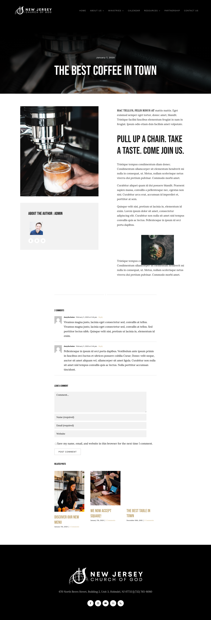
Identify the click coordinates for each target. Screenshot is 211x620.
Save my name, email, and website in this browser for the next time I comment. (105, 443)
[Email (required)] (100, 425)
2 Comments (74, 527)
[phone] (121, 603)
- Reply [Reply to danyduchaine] (100, 317)
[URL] (100, 433)
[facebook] (90, 603)
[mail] (113, 603)
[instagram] (98, 603)
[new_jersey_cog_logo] (33, 6)
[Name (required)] (100, 417)
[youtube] (105, 603)
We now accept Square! (100, 513)
